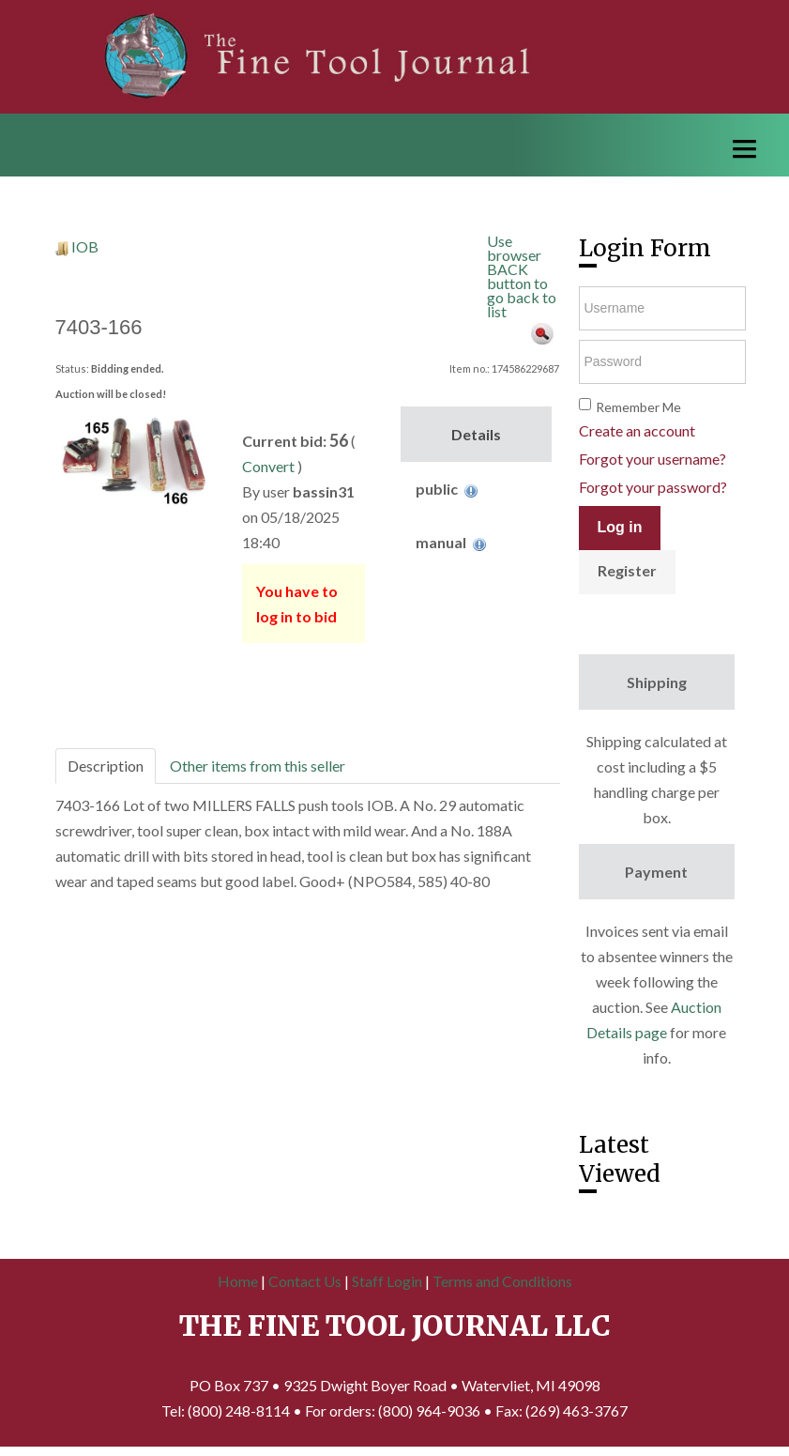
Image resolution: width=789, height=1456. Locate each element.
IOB (85, 246)
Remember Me (638, 407)
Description (106, 765)
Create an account (637, 430)
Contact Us (304, 1281)
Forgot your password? (653, 487)
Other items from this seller (257, 765)
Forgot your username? (652, 458)
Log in (620, 527)
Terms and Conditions (502, 1281)
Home (238, 1281)
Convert (268, 466)
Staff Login (387, 1281)
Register (627, 570)
